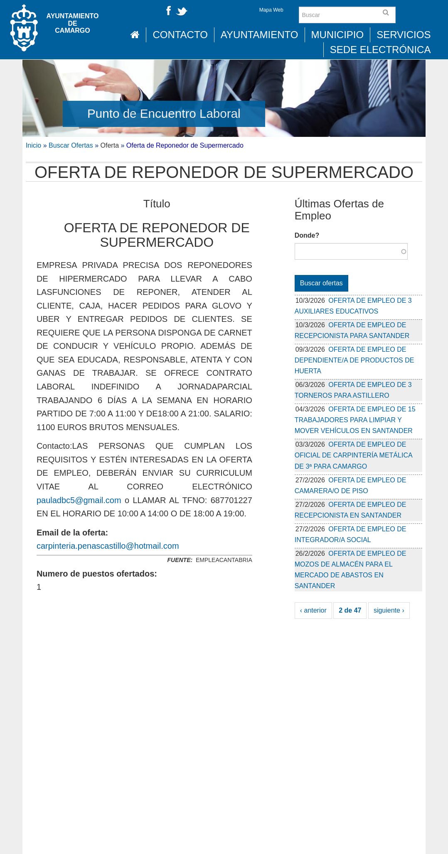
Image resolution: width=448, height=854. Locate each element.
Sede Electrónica (380, 49)
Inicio (33, 145)
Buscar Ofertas (71, 145)
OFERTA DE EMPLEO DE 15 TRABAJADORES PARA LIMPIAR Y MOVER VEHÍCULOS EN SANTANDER (355, 420)
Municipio (337, 34)
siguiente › (389, 610)
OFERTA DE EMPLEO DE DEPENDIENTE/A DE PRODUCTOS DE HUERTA (354, 360)
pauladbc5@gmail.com (79, 500)
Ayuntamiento (259, 34)
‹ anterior (313, 610)
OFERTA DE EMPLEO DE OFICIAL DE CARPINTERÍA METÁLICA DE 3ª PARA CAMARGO (353, 455)
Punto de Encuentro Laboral (164, 113)
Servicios (404, 34)
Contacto (180, 34)
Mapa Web (271, 10)
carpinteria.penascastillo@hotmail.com (108, 545)
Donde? (307, 235)
